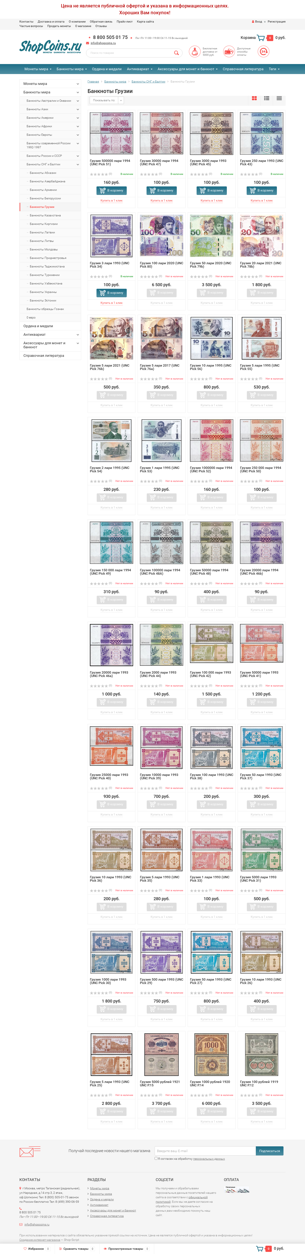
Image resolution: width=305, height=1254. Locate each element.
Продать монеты (59, 26)
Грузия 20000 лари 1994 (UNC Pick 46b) (259, 572)
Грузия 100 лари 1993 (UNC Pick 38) (211, 776)
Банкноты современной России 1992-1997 (53, 145)
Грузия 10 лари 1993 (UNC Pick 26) (260, 981)
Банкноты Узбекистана (46, 283)
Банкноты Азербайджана (47, 181)
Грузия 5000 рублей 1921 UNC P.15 (160, 1083)
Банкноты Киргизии (44, 224)
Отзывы (101, 26)
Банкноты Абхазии (43, 172)
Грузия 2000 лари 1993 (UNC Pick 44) (158, 674)
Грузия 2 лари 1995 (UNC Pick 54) (109, 469)
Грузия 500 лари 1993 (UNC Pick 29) (161, 981)
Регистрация (277, 21)
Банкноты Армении (43, 189)
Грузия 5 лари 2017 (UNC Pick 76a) (159, 367)
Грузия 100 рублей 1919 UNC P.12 (259, 1083)
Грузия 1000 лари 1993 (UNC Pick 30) (108, 981)
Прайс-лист (125, 21)
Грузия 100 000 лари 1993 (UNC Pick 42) (210, 674)
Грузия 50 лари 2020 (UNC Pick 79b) (210, 265)
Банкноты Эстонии (43, 300)
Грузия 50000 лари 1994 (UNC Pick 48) (209, 572)
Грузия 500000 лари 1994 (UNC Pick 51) (110, 162)
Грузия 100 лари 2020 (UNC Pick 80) (161, 265)
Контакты (26, 21)
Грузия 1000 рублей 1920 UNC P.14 (210, 1083)
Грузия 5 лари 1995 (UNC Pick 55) (259, 367)
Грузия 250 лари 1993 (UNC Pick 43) (261, 162)
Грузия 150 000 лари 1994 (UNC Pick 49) (110, 572)
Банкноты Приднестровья (48, 258)
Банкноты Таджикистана (47, 266)
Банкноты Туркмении (45, 275)
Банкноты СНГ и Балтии (53, 164)
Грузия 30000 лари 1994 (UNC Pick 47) (159, 162)
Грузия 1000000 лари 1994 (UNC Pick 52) (211, 469)
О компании (77, 21)
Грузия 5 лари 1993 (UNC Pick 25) (109, 1083)
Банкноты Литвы (42, 241)
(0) (101, 173)
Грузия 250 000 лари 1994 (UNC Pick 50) (260, 469)
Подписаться (269, 1151)
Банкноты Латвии (42, 232)
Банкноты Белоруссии (45, 198)
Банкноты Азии (53, 109)
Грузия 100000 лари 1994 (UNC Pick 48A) (160, 572)
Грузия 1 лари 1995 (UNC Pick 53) (159, 469)
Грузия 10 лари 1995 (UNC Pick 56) (210, 367)
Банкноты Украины (43, 292)
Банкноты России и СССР (53, 156)
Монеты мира (36, 69)
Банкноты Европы (53, 135)
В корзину (115, 190)
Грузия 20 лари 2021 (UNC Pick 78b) (260, 265)
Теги (272, 69)
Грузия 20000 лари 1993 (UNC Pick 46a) (109, 674)
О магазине (83, 26)
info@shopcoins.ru (103, 43)
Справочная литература (243, 69)
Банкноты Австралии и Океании (53, 101)
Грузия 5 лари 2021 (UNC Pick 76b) (109, 367)
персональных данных (209, 1158)
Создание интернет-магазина (39, 1239)
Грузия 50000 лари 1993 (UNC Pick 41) (259, 674)
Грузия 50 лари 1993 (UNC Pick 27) (210, 981)
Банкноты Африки (53, 126)
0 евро (31, 317)
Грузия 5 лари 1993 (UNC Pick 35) (159, 879)
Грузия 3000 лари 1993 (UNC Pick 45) (208, 162)
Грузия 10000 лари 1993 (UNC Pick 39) (159, 776)
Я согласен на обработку (190, 1158)
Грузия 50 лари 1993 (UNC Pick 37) (260, 776)
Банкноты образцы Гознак (45, 309)
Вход (257, 21)
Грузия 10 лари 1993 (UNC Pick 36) (110, 879)
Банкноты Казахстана (45, 215)
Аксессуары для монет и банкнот (186, 69)
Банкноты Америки (53, 118)
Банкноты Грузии (42, 207)
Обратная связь (101, 21)
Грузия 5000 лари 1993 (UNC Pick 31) (258, 879)
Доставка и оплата (51, 21)
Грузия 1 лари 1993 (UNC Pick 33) (209, 879)
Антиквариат (138, 69)
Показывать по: (104, 100)
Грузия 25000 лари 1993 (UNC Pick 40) (109, 776)
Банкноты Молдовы (44, 249)
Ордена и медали (107, 69)
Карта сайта (145, 21)
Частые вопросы (31, 26)
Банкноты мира (70, 69)
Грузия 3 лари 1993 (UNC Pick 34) (109, 265)
